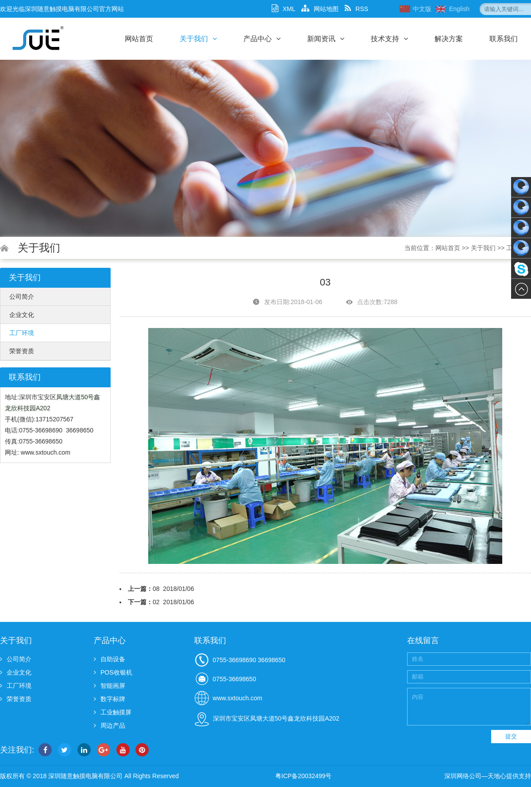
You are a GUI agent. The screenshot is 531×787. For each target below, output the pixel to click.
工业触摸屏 (112, 712)
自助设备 (109, 659)
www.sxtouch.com (45, 452)
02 (156, 602)
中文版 (445, 8)
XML (284, 8)
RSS (356, 8)
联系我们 (503, 38)
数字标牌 (109, 698)
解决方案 (449, 38)
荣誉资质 (21, 351)
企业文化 (21, 314)
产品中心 (262, 38)
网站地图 (320, 8)
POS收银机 (113, 672)
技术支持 (389, 38)
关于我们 (198, 38)
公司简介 (21, 296)
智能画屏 (109, 685)
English (483, 8)
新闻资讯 (325, 38)
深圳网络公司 (462, 775)
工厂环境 (21, 332)
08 (156, 588)
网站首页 (139, 38)
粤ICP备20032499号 (303, 775)
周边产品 (109, 725)
